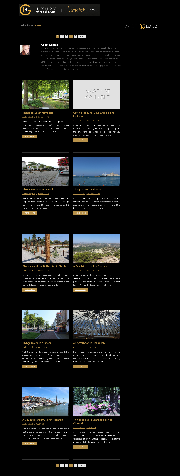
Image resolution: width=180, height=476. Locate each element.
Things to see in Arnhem (36, 343)
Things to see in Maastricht (38, 189)
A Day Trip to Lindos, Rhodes (90, 266)
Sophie (38, 25)
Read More (30, 136)
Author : (25, 117)
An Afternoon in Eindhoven (89, 343)
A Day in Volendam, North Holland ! (42, 419)
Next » (82, 36)
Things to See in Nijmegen (37, 112)
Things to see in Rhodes (87, 189)
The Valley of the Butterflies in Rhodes (45, 266)
